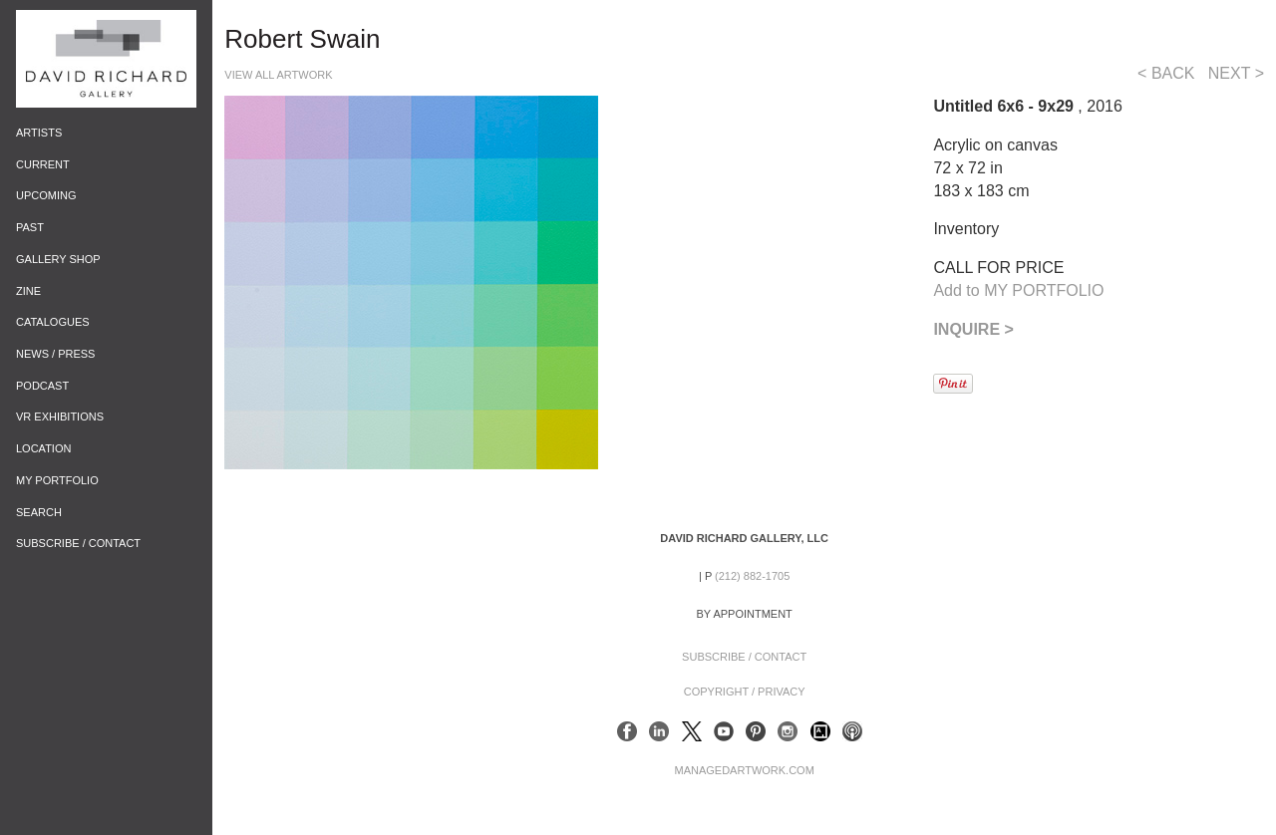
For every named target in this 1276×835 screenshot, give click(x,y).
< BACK (1165, 73)
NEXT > (1236, 73)
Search (39, 512)
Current (43, 164)
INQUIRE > (973, 329)
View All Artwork (278, 75)
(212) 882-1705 (752, 576)
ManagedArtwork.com (743, 770)
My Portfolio (57, 480)
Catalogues (53, 322)
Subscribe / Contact (78, 543)
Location (43, 448)
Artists (39, 133)
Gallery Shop (58, 259)
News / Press (55, 354)
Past (30, 227)
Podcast (42, 386)
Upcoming (46, 195)
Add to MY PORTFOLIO (1018, 290)
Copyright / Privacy (744, 691)
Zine (28, 291)
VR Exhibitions (60, 416)
